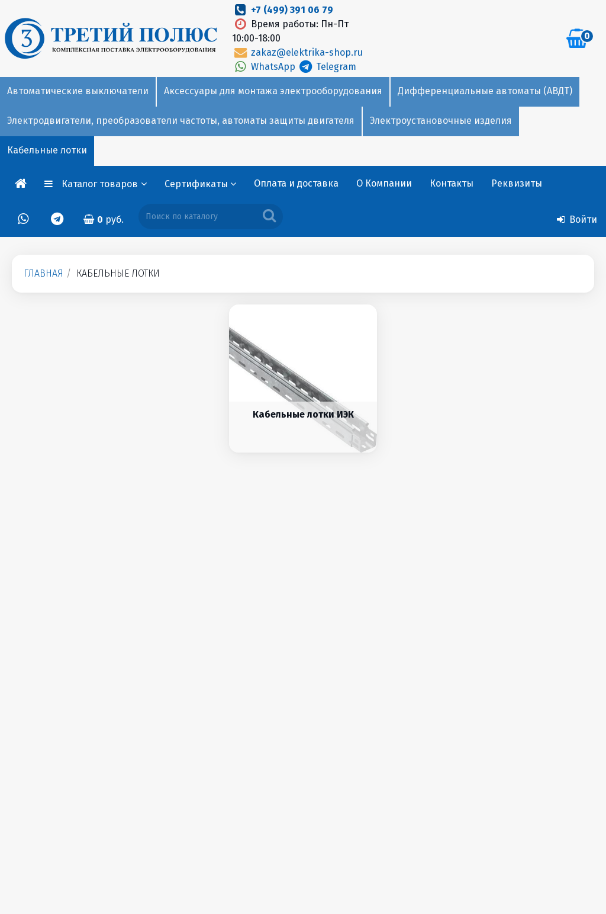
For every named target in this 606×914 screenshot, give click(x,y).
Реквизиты (516, 183)
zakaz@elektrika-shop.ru (297, 52)
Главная (43, 273)
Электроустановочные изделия (441, 120)
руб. (103, 219)
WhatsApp (264, 66)
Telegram (327, 66)
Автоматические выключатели (78, 91)
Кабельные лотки (47, 150)
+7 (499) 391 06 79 (292, 9)
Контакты (451, 183)
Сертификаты (200, 184)
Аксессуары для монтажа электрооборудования (273, 91)
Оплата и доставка (296, 183)
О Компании (384, 183)
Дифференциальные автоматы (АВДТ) (485, 91)
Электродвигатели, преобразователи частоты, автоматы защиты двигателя (180, 120)
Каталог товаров (104, 184)
